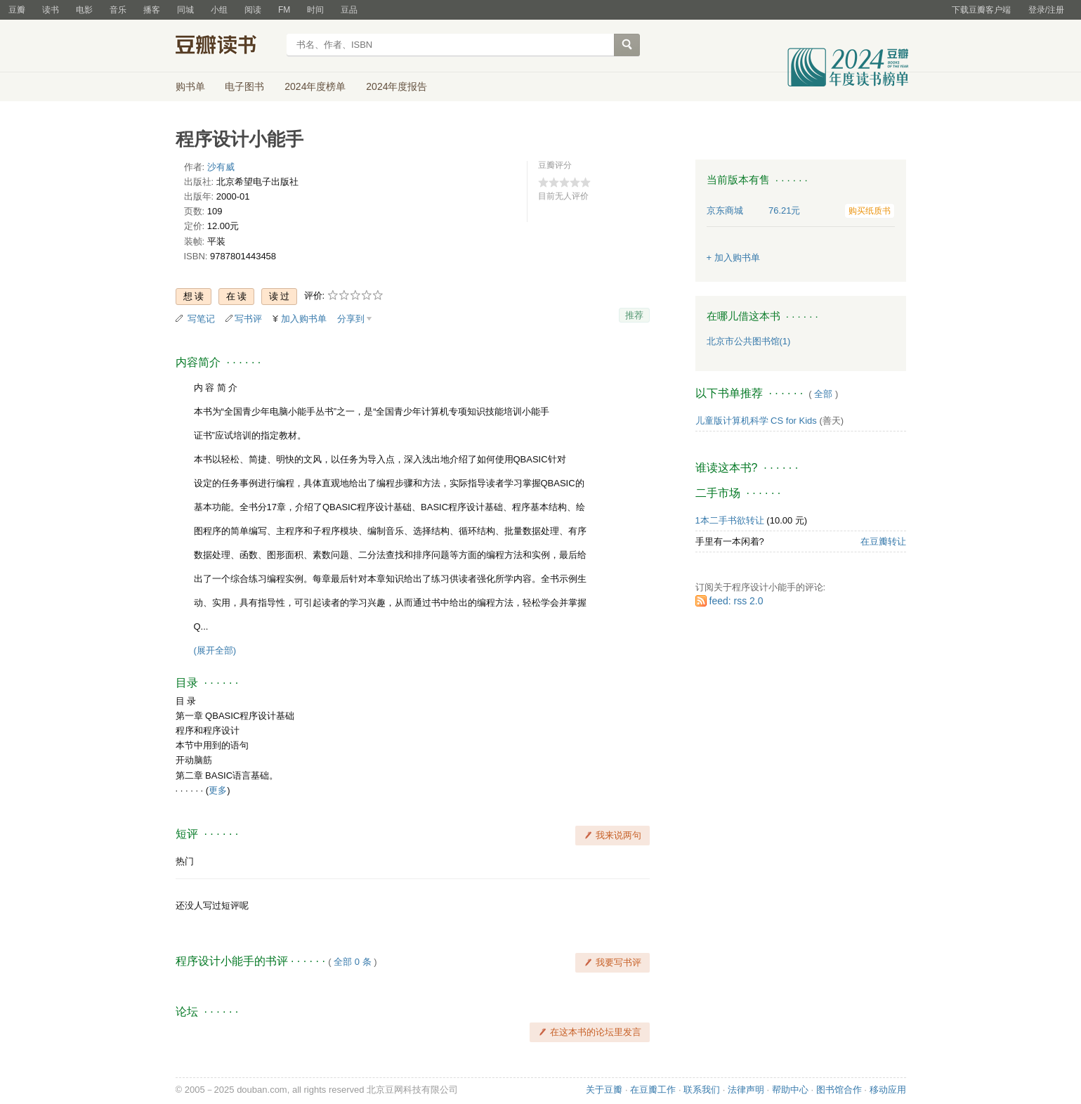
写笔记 (201, 318)
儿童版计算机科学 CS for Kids (756, 420)
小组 (219, 10)
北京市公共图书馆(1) (749, 341)
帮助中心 (790, 1089)
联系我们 (701, 1089)
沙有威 (221, 167)
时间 (315, 10)
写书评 (248, 318)
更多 (218, 790)
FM (284, 10)
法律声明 (746, 1089)
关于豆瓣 (604, 1089)
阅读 (252, 10)
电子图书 (244, 86)
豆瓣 (16, 10)
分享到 (351, 318)
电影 (84, 10)
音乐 (118, 10)
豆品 (349, 10)
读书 (50, 10)
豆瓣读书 (226, 46)
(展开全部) (215, 650)
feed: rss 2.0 (736, 600)
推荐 (634, 315)
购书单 (190, 86)
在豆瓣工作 (653, 1089)
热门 (185, 861)
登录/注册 (1046, 10)
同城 (185, 10)
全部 (823, 394)
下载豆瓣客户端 (981, 10)
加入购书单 (304, 318)
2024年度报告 (396, 86)
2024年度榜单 (315, 86)
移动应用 (888, 1089)
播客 (151, 10)
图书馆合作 (839, 1089)
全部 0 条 (352, 961)
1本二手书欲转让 (729, 520)
